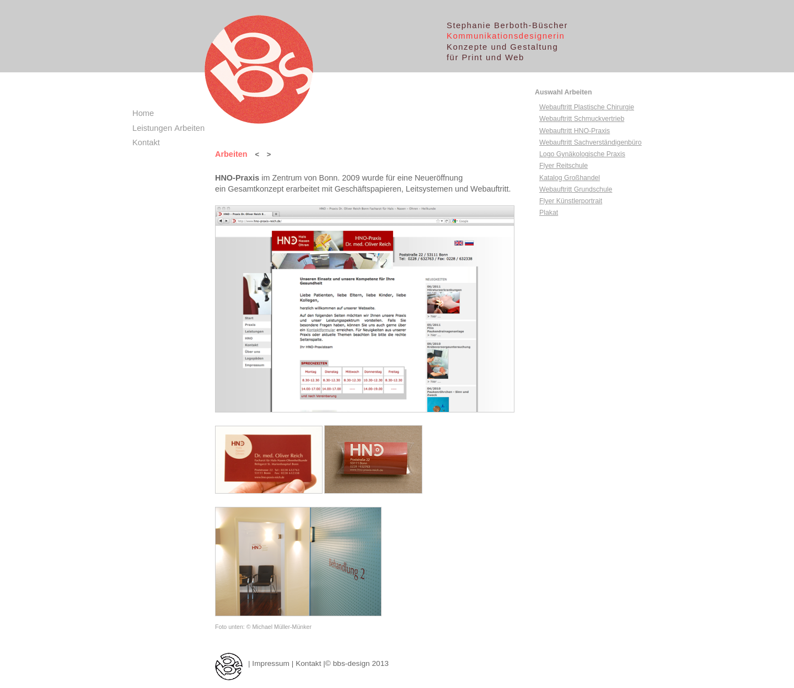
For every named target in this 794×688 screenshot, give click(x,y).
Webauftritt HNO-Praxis (574, 131)
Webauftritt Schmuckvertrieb (581, 119)
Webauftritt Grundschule (575, 189)
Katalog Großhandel (569, 178)
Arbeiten (189, 128)
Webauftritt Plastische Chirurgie (586, 107)
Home (143, 113)
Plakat (548, 212)
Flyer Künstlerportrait (570, 201)
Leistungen (152, 128)
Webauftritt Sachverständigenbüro (590, 142)
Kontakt (308, 663)
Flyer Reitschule (563, 166)
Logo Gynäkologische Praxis (582, 154)
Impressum (270, 663)
